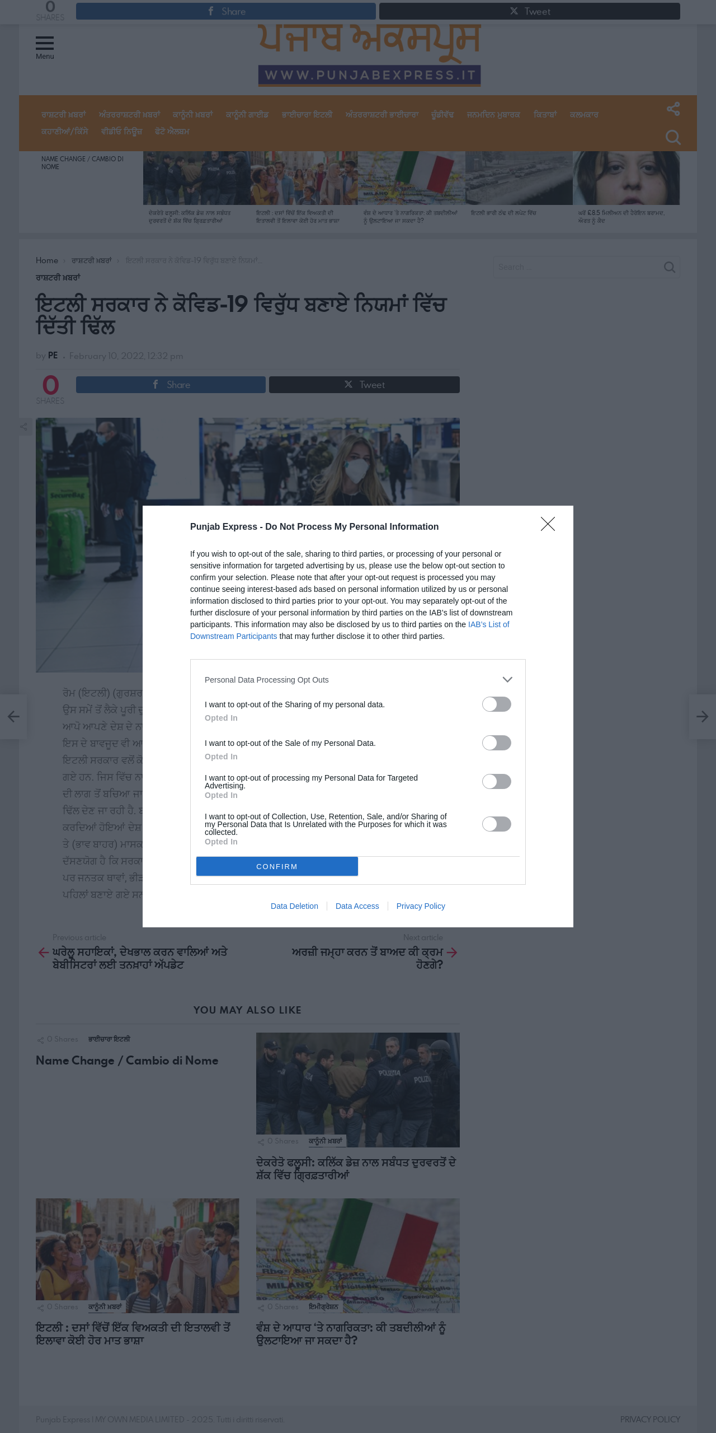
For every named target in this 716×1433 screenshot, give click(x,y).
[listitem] (358, 679)
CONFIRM (277, 866)
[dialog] (358, 716)
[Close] (551, 527)
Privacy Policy (421, 906)
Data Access (357, 906)
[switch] (496, 704)
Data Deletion (294, 906)
